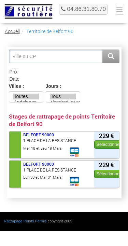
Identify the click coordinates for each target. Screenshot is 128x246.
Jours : (54, 86)
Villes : (16, 86)
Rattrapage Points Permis (25, 221)
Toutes (26, 96)
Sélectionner (108, 144)
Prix (64, 72)
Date (64, 79)
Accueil (12, 31)
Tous (63, 96)
